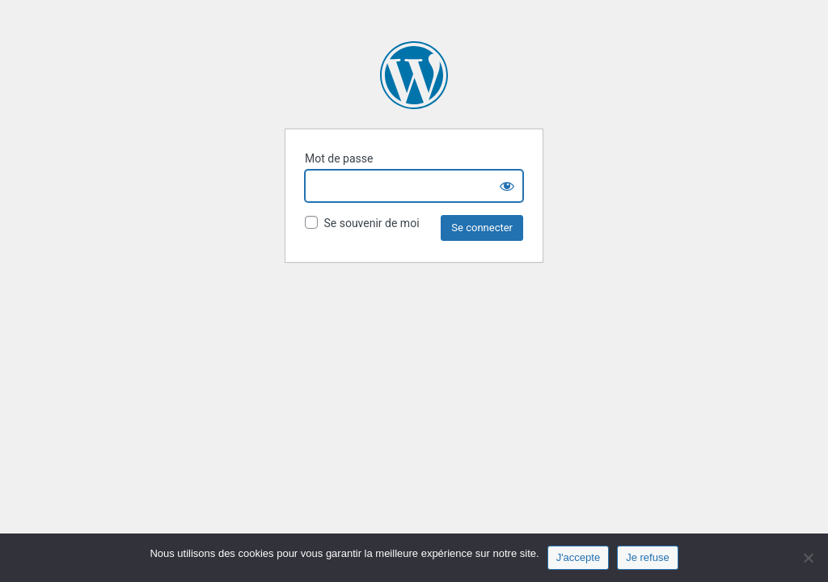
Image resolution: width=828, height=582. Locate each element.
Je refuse (647, 557)
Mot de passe (339, 158)
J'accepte (578, 557)
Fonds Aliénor (414, 75)
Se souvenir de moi (362, 223)
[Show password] (507, 186)
